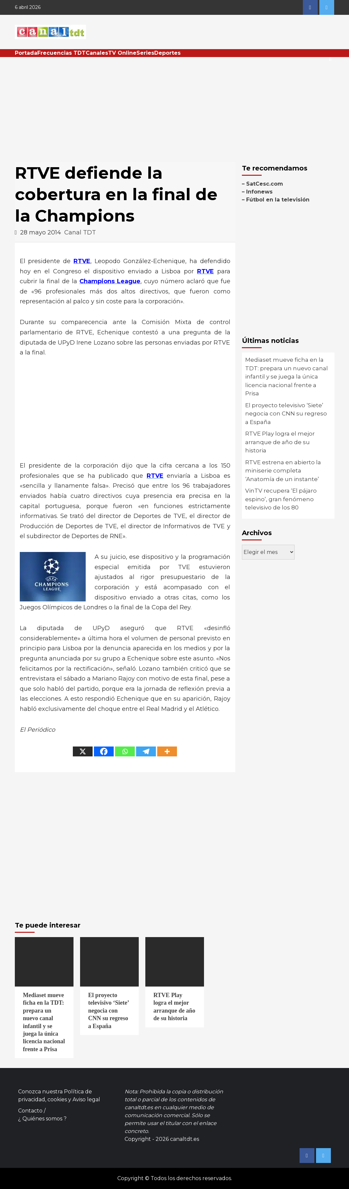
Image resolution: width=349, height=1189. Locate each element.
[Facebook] (104, 751)
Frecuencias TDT (61, 53)
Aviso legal (86, 1099)
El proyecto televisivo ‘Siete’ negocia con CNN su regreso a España (286, 413)
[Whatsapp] (125, 751)
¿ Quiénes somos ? (42, 1118)
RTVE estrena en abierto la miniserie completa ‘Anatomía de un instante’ (283, 470)
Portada (26, 53)
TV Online (122, 53)
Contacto (30, 1111)
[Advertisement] (174, 106)
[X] (83, 751)
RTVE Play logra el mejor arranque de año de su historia (280, 442)
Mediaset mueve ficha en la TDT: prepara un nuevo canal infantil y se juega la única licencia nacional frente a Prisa (286, 376)
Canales (97, 53)
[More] (167, 751)
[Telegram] (146, 751)
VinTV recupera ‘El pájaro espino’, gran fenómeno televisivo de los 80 (281, 499)
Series (145, 53)
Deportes (167, 53)
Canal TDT (80, 232)
